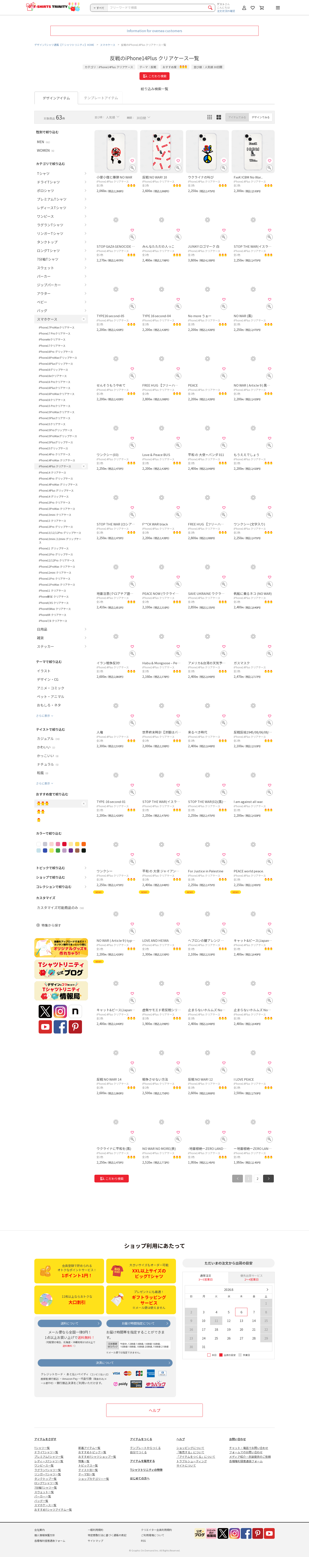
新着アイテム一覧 (89, 1448)
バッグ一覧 (41, 1501)
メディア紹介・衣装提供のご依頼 (250, 1457)
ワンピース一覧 (44, 1465)
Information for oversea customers (154, 30)
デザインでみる (261, 117)
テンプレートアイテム (101, 97)
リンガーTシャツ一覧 (47, 1474)
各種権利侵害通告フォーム (246, 1461)
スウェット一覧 (44, 1492)
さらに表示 (43, 716)
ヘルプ (154, 1410)
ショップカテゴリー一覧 (93, 1479)
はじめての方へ (140, 1478)
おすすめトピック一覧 (92, 1452)
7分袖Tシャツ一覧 (45, 1487)
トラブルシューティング (191, 1461)
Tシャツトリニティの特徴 (146, 1470)
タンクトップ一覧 (45, 1479)
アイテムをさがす (45, 1439)
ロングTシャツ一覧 (46, 1483)
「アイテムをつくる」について (195, 1457)
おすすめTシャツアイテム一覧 (53, 1510)
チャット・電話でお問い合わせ (248, 1448)
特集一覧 (83, 1461)
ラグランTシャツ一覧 (47, 1470)
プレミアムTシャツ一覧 (49, 1457)
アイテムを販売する (142, 1461)
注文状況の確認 (226, 11)
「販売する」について (190, 1452)
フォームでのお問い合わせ (246, 1452)
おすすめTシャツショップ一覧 (97, 1457)
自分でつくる (138, 1452)
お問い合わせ (237, 1439)
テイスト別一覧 (88, 1470)
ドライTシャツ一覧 (46, 1452)
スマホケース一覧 (45, 1505)
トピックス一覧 (88, 1465)
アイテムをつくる (141, 1439)
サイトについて (186, 1465)
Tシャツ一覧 (42, 1448)
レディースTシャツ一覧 (48, 1461)
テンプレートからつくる (145, 1448)
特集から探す (51, 925)
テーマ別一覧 (86, 1474)
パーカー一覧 (42, 1496)
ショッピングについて (190, 1448)
